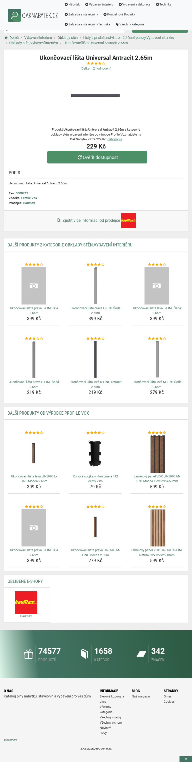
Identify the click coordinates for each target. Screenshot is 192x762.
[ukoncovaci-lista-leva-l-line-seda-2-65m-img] (157, 286)
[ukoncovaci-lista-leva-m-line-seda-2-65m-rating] (157, 338)
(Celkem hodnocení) (96, 68)
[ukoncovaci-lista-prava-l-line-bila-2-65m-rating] (34, 264)
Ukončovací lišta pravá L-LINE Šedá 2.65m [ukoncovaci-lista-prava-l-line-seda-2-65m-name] (95, 310)
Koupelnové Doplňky (119, 14)
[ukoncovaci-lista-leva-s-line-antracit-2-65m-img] (95, 359)
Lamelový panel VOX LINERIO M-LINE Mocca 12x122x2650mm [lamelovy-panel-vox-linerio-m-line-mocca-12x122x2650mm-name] (157, 478)
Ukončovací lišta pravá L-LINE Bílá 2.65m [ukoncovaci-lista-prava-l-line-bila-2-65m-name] (34, 310)
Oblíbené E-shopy (25, 581)
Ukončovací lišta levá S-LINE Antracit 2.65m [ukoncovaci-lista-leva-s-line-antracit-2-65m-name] (96, 384)
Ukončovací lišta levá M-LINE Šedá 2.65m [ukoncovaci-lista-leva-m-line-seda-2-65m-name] (157, 384)
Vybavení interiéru (99, 4)
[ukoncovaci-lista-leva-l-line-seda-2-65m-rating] (157, 264)
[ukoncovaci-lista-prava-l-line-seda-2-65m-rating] (95, 264)
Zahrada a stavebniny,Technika (87, 24)
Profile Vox (29, 198)
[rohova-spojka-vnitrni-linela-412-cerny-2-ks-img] (95, 454)
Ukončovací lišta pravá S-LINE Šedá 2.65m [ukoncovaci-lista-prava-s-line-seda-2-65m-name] (34, 384)
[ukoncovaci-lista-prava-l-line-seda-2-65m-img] (95, 286)
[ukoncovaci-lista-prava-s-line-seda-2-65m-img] (34, 359)
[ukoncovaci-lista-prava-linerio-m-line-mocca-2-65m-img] (95, 527)
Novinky (105, 728)
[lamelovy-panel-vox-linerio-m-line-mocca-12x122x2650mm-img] (157, 454)
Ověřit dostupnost (97, 157)
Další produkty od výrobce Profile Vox (48, 413)
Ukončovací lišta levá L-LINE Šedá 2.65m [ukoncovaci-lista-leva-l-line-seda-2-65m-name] (157, 310)
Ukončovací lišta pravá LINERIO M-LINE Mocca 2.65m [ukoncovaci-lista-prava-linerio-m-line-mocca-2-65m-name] (95, 552)
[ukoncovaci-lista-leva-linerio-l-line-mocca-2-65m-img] (34, 454)
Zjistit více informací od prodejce (96, 220)
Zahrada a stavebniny (81, 14)
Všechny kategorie (129, 24)
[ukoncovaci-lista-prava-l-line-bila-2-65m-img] (34, 286)
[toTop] (186, 759)
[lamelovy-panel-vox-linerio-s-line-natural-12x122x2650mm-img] (157, 527)
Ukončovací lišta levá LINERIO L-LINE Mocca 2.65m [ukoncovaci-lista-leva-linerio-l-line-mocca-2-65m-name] (34, 478)
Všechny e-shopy (111, 722)
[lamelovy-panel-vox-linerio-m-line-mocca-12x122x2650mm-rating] (157, 432)
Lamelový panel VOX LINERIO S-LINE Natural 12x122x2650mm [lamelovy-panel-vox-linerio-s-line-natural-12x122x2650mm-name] (157, 552)
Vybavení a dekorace (134, 4)
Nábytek (72, 4)
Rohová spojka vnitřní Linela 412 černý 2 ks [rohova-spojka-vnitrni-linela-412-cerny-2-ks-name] (95, 478)
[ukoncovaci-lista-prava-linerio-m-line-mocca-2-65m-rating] (95, 506)
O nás (168, 696)
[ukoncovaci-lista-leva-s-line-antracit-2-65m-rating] (95, 338)
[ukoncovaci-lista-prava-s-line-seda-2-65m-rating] (34, 338)
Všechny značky (111, 717)
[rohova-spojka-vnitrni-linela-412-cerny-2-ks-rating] (95, 432)
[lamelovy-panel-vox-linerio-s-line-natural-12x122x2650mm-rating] (157, 506)
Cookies (169, 701)
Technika (163, 4)
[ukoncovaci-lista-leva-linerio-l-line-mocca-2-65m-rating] (34, 432)
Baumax (29, 203)
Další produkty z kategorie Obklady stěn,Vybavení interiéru (70, 244)
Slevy (103, 733)
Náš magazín (141, 696)
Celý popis (115, 139)
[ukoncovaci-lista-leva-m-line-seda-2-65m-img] (157, 359)
